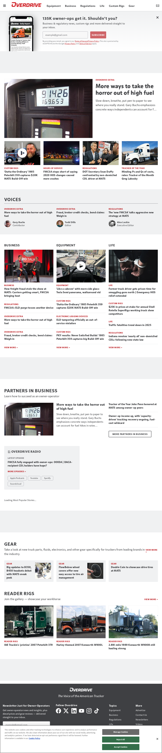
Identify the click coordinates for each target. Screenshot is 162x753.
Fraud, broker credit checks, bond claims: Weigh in (80, 214)
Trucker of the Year (133, 168)
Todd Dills (70, 222)
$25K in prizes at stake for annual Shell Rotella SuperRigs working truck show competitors (132, 310)
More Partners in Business (130, 434)
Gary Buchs (19, 222)
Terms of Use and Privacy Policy (87, 41)
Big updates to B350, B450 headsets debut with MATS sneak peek (19, 572)
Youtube (34, 478)
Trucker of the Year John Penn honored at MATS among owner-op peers (133, 406)
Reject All (120, 739)
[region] (81, 739)
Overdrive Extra (105, 80)
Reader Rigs (11, 641)
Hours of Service (53, 168)
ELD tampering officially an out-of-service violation (77, 321)
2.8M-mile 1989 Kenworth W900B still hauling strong (132, 646)
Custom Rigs (11, 168)
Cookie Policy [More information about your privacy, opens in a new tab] (34, 738)
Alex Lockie (123, 222)
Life (112, 245)
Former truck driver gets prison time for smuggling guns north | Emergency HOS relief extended (132, 292)
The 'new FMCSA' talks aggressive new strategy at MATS (131, 214)
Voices (12, 199)
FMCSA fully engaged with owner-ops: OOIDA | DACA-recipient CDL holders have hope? (40, 464)
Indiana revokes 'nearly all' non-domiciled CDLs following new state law (133, 338)
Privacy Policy (70, 43)
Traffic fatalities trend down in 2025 (130, 325)
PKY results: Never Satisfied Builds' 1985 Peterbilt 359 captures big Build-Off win (80, 337)
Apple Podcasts (17, 478)
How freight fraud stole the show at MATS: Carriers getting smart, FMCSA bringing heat (26, 292)
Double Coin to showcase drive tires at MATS (132, 569)
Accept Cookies (120, 747)
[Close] (157, 739)
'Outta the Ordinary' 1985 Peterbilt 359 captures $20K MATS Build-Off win (21, 175)
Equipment (65, 245)
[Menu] (4, 5)
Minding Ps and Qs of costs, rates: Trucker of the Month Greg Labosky (138, 175)
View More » (11, 347)
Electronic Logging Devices (72, 316)
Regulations (90, 168)
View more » (152, 551)
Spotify (47, 478)
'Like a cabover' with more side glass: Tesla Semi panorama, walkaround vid (78, 290)
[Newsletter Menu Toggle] (157, 5)
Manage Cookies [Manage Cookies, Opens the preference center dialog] (120, 732)
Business (12, 245)
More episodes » (17, 471)
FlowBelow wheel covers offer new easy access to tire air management (71, 572)
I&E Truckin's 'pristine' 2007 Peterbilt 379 (28, 644)
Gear (9, 563)
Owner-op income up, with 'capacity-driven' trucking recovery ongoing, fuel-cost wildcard (132, 419)
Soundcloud (15, 483)
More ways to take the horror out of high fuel (125, 89)
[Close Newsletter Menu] (157, 17)
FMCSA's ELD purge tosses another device (29, 307)
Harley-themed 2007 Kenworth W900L (79, 644)
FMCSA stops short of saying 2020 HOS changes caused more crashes (60, 175)
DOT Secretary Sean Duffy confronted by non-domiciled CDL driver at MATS (100, 175)
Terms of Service (85, 43)
